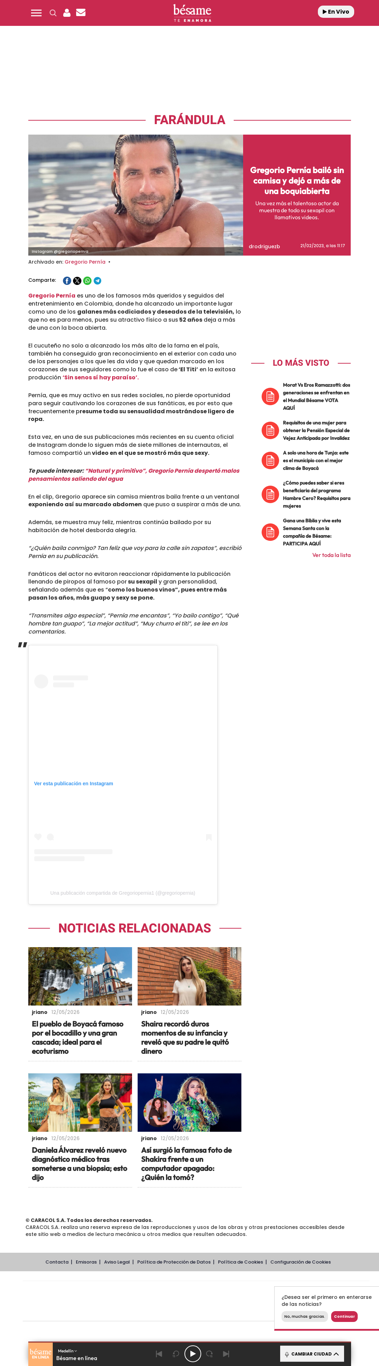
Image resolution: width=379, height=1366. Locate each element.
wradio (184, 1301)
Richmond (112, 1311)
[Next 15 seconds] (209, 1353)
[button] (36, 13)
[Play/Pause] (192, 1353)
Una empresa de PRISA (54, 1296)
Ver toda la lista (331, 554)
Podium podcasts (181, 1311)
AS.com (271, 1290)
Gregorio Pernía (85, 261)
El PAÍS (116, 1290)
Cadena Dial (237, 1301)
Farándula (189, 120)
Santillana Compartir (219, 1290)
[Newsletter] (81, 13)
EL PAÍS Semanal (263, 1301)
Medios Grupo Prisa (54, 1313)
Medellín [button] (67, 1350)
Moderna (146, 1311)
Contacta (56, 1262)
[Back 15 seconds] (176, 1353)
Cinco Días (211, 1301)
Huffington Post (125, 1301)
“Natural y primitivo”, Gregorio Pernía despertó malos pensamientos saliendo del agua (133, 475)
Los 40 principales (150, 1290)
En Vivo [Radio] (336, 12)
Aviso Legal (117, 1262)
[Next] (226, 1353)
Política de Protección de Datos (174, 1262)
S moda (240, 1311)
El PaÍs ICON (211, 1311)
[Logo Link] (192, 13)
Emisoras (86, 1262)
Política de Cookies (240, 1262)
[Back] (159, 1353)
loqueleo (270, 1311)
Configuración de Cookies (300, 1262)
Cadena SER (249, 1290)
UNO (164, 1301)
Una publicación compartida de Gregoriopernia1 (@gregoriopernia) (122, 893)
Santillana (182, 1290)
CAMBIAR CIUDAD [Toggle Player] (311, 1353)
